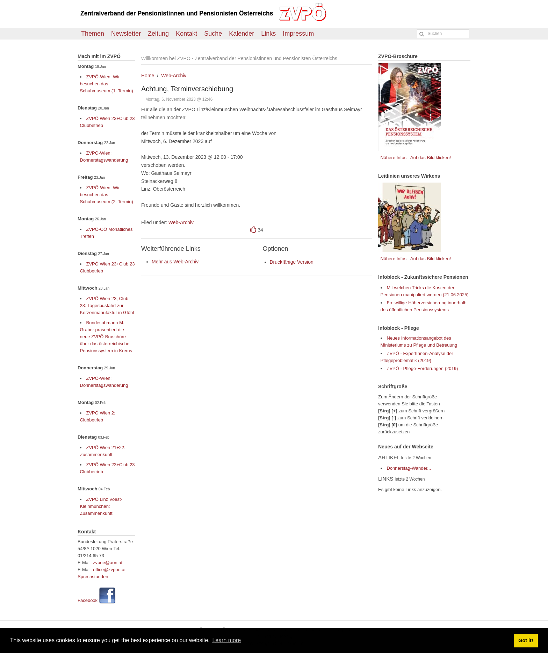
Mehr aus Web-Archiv (175, 261)
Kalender (241, 33)
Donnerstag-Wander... (409, 468)
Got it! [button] (525, 640)
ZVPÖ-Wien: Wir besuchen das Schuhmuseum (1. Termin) (106, 83)
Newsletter (126, 33)
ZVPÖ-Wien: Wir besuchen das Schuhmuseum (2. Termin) (106, 194)
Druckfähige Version (291, 262)
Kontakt (186, 33)
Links (268, 33)
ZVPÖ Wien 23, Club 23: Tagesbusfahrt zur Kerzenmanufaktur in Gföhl (107, 305)
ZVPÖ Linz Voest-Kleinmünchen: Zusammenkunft (101, 506)
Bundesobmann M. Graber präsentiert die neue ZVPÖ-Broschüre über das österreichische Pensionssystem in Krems (106, 336)
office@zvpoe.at (109, 569)
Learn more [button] (226, 640)
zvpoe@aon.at (107, 562)
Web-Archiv (173, 75)
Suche (213, 33)
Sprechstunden (93, 576)
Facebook (88, 600)
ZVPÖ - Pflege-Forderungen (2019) (422, 368)
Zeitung (158, 33)
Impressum (298, 33)
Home (147, 75)
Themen (92, 33)
